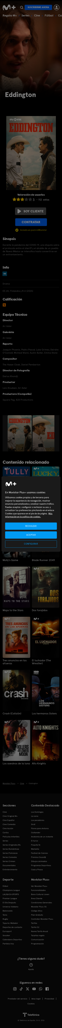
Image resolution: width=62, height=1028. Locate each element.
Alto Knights (39, 763)
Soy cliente (31, 211)
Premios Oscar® (38, 857)
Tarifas (34, 923)
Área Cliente (36, 898)
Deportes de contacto (12, 927)
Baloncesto (8, 911)
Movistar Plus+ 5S (38, 907)
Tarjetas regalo (37, 935)
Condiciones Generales (41, 902)
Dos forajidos (39, 610)
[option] (20, 433)
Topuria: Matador (10, 923)
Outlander (35, 832)
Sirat (33, 824)
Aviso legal (36, 999)
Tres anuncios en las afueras (15, 662)
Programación (37, 944)
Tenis (5, 915)
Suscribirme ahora (38, 7)
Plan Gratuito (37, 915)
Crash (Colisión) (12, 713)
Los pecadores (37, 820)
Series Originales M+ (12, 845)
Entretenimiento (10, 869)
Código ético (36, 911)
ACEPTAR (31, 535)
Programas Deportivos (41, 865)
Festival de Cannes (39, 853)
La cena (34, 816)
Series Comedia (10, 857)
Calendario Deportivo (12, 939)
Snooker (6, 935)
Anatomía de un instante (42, 837)
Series (25, 15)
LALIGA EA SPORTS (11, 894)
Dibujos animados (39, 861)
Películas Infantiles (11, 837)
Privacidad (49, 999)
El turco (34, 841)
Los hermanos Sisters (44, 713)
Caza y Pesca (37, 869)
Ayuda (31, 966)
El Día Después (9, 902)
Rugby (5, 919)
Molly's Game (10, 560)
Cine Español (8, 820)
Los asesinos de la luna (16, 763)
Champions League (11, 890)
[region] (30, 514)
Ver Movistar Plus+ (39, 886)
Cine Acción (8, 828)
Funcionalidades (38, 890)
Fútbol (49, 15)
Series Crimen (9, 861)
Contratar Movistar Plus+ (42, 919)
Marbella (35, 849)
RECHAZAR (31, 526)
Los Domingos (37, 812)
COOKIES (31, 1004)
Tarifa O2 (35, 927)
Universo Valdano (10, 907)
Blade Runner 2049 (43, 560)
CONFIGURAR (31, 544)
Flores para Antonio (40, 828)
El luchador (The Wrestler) (41, 662)
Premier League (10, 898)
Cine (37, 15)
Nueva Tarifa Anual (39, 931)
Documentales (9, 865)
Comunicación (37, 939)
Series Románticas (11, 849)
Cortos (6, 832)
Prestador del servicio (17, 999)
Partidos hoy (8, 944)
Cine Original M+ (10, 816)
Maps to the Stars (13, 610)
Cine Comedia (9, 824)
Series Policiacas (10, 853)
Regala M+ (10, 15)
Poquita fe (35, 845)
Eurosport (7, 931)
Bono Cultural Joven (40, 894)
